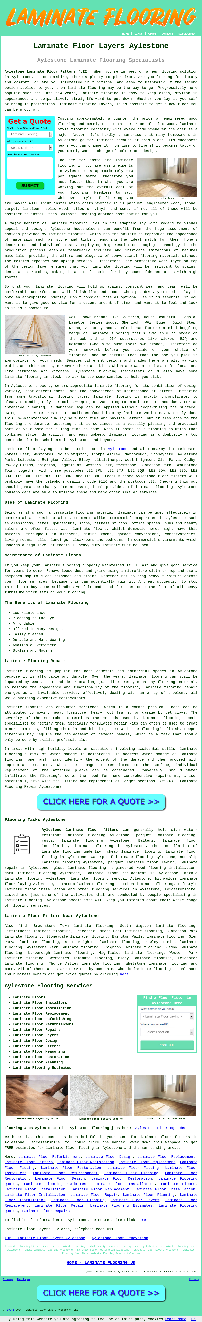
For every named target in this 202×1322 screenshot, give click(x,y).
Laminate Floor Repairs (46, 1211)
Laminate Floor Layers (135, 1200)
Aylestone (117, 449)
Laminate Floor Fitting (133, 1168)
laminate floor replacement (116, 873)
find (22, 926)
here (124, 974)
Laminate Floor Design (108, 1157)
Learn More (175, 1319)
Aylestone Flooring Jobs (160, 1128)
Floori (9, 1310)
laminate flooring (86, 88)
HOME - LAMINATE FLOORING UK (101, 1262)
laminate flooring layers (85, 104)
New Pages (23, 1279)
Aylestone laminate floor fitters (80, 830)
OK (193, 1319)
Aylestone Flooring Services (49, 986)
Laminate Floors (178, 1184)
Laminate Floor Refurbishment (49, 1157)
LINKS (138, 33)
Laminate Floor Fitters (29, 1162)
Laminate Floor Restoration (85, 1162)
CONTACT (167, 33)
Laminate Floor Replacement (166, 1157)
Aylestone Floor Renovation (120, 1238)
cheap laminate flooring (133, 851)
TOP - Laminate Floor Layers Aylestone (45, 1238)
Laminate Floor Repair (94, 1195)
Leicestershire (180, 889)
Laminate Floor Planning (131, 1173)
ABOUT (152, 33)
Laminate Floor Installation (123, 1184)
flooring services (110, 889)
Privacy (194, 1279)
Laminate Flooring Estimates (55, 1184)
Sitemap (8, 1279)
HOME (125, 33)
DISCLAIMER (186, 33)
